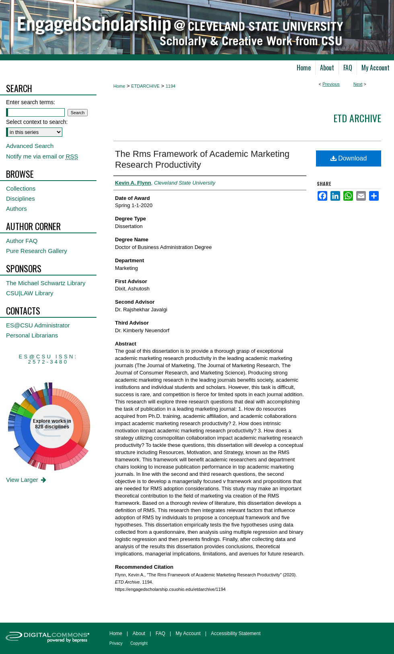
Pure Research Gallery (36, 250)
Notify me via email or (42, 156)
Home (119, 86)
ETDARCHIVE (145, 86)
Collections (20, 188)
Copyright (139, 643)
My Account (188, 633)
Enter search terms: (30, 102)
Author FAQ (21, 240)
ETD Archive (357, 118)
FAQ (160, 633)
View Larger (26, 479)
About (139, 633)
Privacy (116, 643)
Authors (16, 208)
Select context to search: (37, 122)
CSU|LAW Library (29, 293)
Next (358, 84)
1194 (170, 86)
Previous (331, 84)
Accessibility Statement (236, 633)
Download (348, 158)
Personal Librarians (32, 335)
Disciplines (20, 198)
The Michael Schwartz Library (46, 283)
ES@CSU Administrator (38, 325)
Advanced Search (29, 145)
